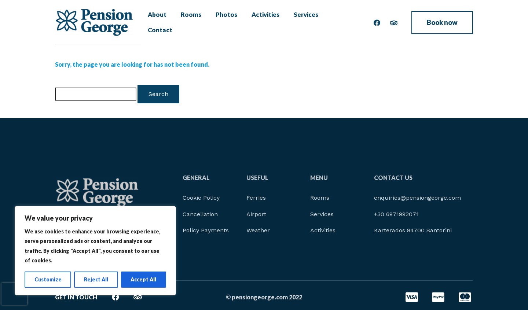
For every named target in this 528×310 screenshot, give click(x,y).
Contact (338, 22)
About (160, 22)
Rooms (191, 22)
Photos (224, 22)
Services (301, 22)
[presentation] (14, 294)
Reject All (96, 279)
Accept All (143, 279)
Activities (261, 22)
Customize (48, 279)
